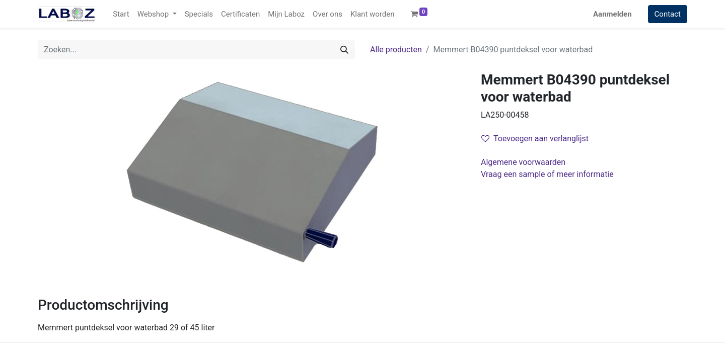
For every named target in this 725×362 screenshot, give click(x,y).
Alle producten (396, 49)
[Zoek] (344, 49)
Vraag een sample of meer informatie (548, 174)
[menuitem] (121, 14)
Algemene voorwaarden (523, 162)
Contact (668, 14)
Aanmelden (612, 14)
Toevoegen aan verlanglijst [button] (535, 138)
